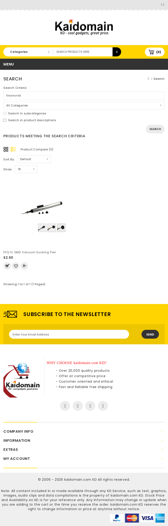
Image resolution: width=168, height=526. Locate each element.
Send (150, 334)
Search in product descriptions (29, 120)
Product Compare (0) (37, 149)
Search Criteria (15, 88)
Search (159, 79)
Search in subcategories (24, 113)
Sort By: (9, 159)
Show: (8, 169)
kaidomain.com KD (80, 479)
